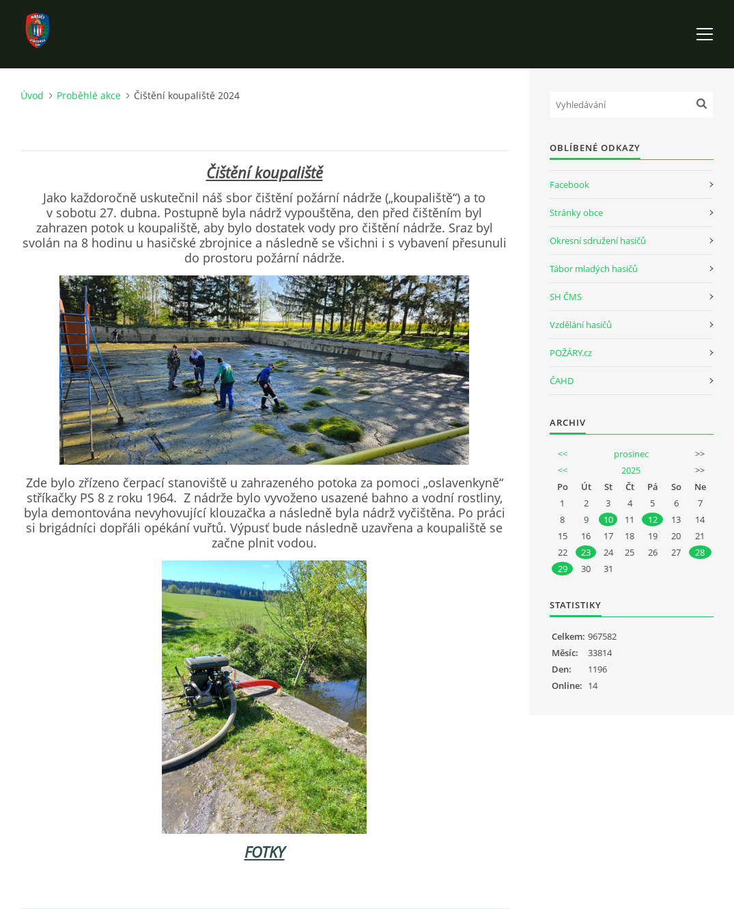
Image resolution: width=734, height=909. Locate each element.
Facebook (569, 184)
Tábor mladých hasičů (594, 268)
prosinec (631, 454)
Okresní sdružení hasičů (598, 240)
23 (586, 552)
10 (608, 519)
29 (562, 568)
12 (653, 519)
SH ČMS (566, 296)
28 (700, 552)
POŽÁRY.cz (571, 353)
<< (562, 454)
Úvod (32, 95)
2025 (630, 470)
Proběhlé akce (89, 95)
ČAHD (562, 381)
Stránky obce (576, 212)
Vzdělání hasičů (581, 324)
